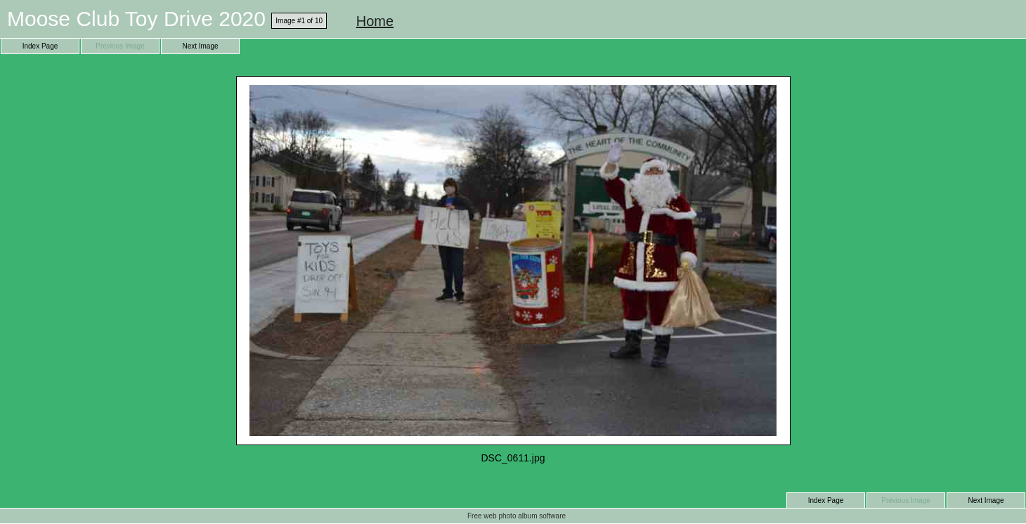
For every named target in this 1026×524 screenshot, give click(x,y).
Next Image (200, 46)
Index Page (40, 46)
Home (375, 21)
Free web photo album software (516, 516)
